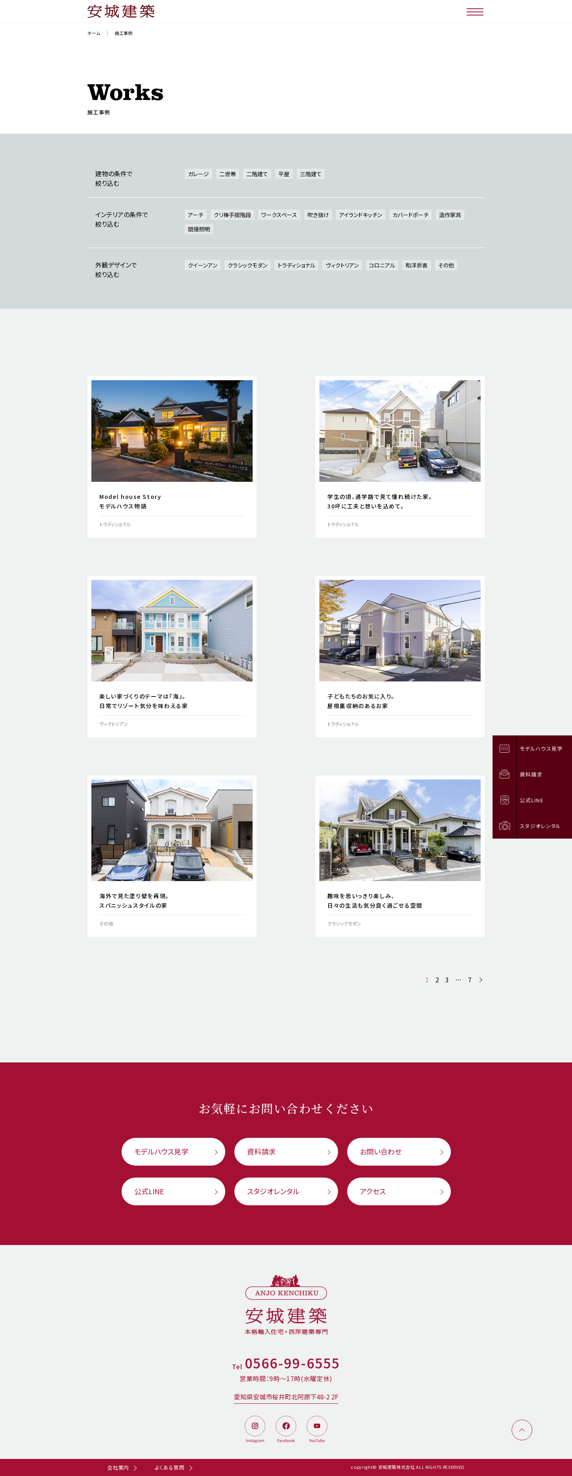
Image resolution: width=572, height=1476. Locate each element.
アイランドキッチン (360, 215)
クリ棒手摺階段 (232, 215)
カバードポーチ (410, 215)
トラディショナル (296, 265)
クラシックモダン (247, 265)
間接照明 (199, 229)
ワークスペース (279, 215)
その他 (446, 265)
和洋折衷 (417, 265)
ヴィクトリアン (342, 265)
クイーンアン (202, 265)
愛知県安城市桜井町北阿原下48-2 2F (286, 1396)
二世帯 (227, 174)
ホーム (93, 33)
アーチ (195, 215)
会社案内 (118, 1467)
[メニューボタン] (476, 11)
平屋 (284, 174)
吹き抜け (318, 215)
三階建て (311, 174)
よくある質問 (170, 1467)
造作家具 (450, 215)
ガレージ (198, 174)
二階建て (257, 174)
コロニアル (382, 265)
